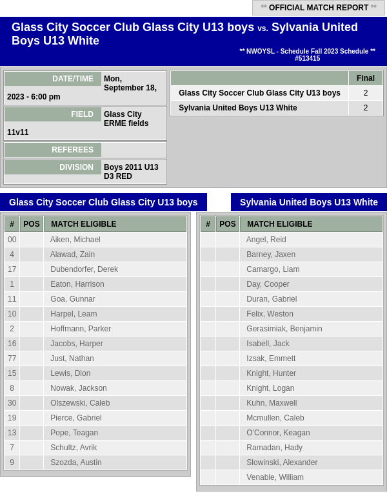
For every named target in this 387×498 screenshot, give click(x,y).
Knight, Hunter (271, 373)
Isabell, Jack (267, 343)
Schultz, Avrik (73, 447)
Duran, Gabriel (271, 299)
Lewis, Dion (70, 373)
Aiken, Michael (75, 239)
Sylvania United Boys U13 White (238, 107)
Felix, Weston (269, 313)
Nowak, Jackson (78, 388)
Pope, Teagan (74, 432)
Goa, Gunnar (72, 299)
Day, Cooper (267, 284)
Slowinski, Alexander (281, 462)
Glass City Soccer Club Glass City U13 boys (133, 27)
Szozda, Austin (75, 462)
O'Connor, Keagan (278, 432)
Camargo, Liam (272, 269)
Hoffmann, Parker (80, 328)
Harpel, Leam (73, 313)
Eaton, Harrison (77, 284)
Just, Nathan (72, 358)
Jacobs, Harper (76, 343)
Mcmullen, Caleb (275, 417)
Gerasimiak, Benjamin (284, 328)
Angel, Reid (266, 239)
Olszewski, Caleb (80, 403)
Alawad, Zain (72, 254)
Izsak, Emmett (270, 358)
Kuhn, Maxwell (271, 403)
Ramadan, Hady (274, 447)
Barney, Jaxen (270, 254)
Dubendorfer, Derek (84, 269)
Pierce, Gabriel (75, 417)
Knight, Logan (270, 388)
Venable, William (275, 477)
